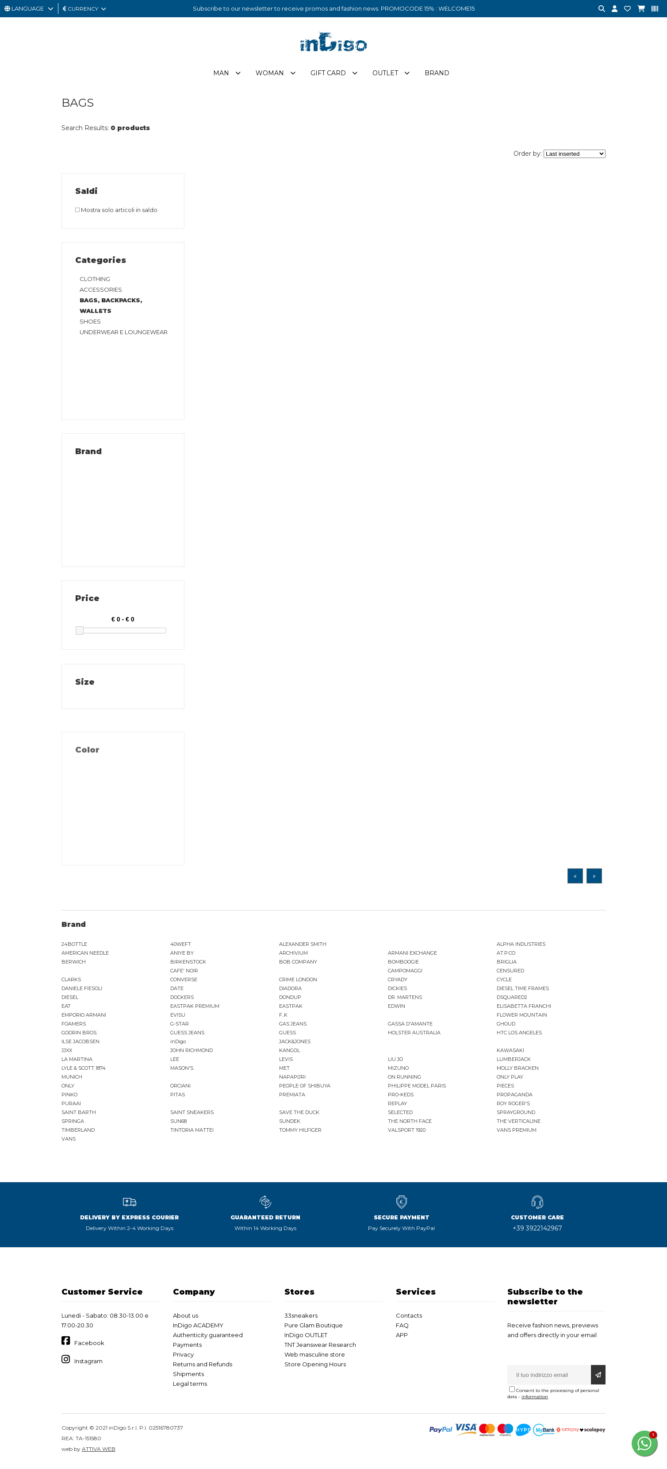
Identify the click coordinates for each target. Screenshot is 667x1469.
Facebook (89, 1346)
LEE (174, 1063)
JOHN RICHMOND (191, 1054)
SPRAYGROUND (516, 1116)
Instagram (88, 1364)
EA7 (65, 1009)
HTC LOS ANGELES (519, 1036)
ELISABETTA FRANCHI (524, 1009)
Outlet (385, 77)
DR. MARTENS (405, 1001)
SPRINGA (72, 1125)
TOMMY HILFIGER (300, 1133)
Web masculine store (314, 1357)
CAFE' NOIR (184, 974)
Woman (270, 77)
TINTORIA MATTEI (192, 1133)
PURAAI (71, 1107)
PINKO (69, 1098)
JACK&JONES (294, 1045)
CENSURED (510, 974)
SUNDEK (289, 1125)
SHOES (90, 324)
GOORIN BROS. (79, 1036)
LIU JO (395, 1063)
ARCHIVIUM (293, 956)
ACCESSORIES (101, 293)
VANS (68, 1142)
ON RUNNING (404, 1080)
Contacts (409, 1318)
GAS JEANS (293, 1027)
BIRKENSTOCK (188, 965)
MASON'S (181, 1071)
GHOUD (506, 1027)
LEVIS (286, 1063)
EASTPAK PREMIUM (194, 1009)
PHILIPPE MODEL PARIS (417, 1089)
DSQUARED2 (512, 1001)
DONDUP (290, 1001)
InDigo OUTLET (305, 1338)
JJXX (66, 1054)
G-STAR (179, 1027)
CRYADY (397, 983)
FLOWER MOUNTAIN (522, 1018)
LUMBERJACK (514, 1063)
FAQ (402, 1328)
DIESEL (69, 1001)
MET (284, 1071)
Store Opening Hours (315, 1367)
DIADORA (290, 992)
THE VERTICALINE (518, 1125)
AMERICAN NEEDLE (85, 956)
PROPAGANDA (515, 1098)
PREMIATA (292, 1098)
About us (185, 1318)
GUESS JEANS (187, 1036)
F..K (283, 1018)
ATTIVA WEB (98, 1452)
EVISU (177, 1018)
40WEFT (180, 948)
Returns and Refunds (202, 1367)
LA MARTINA (76, 1063)
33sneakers (301, 1318)
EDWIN (396, 1009)
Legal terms (190, 1387)
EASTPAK (291, 1009)
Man (221, 77)
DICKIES (397, 992)
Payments (187, 1348)
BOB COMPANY (298, 965)
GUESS (287, 1036)
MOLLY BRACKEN (518, 1071)
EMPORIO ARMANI (83, 1018)
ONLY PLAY (510, 1080)
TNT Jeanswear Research (320, 1348)
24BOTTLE (74, 948)
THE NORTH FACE (410, 1125)
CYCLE (504, 983)
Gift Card (328, 77)
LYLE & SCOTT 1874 (83, 1071)
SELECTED (400, 1116)
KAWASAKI (510, 1054)
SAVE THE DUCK (299, 1116)
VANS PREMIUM (517, 1133)
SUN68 (178, 1125)
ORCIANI (180, 1089)
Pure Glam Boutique (313, 1328)
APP (402, 1338)
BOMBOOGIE (403, 965)
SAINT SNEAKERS (192, 1116)
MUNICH (71, 1080)
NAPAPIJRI (292, 1080)
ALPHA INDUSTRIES (521, 948)
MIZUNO (398, 1071)
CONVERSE (183, 983)
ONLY (67, 1089)
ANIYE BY (182, 956)
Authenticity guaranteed (208, 1338)
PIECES (505, 1089)
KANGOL (289, 1054)
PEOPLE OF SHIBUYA (304, 1089)
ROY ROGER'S (513, 1107)
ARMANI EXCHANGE (412, 956)
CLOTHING (95, 282)
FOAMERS (73, 1027)
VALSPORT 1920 (407, 1133)
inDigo (178, 1045)
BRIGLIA (507, 965)
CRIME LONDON (298, 983)
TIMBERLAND (78, 1133)
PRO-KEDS (401, 1098)
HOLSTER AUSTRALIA (414, 1036)
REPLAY (397, 1107)
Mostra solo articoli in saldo (116, 213)
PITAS (177, 1098)
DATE (177, 992)
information (534, 1400)
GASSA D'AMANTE (410, 1027)
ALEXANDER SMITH (302, 948)
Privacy (183, 1357)
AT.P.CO (506, 956)
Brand (437, 77)
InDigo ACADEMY (198, 1328)
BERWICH (73, 965)
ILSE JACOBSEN (80, 1045)
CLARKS (71, 983)
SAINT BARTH (78, 1116)
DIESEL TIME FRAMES (523, 992)
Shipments (188, 1377)
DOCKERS (182, 1001)
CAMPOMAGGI (405, 974)
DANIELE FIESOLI (81, 992)
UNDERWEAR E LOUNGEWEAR (124, 335)
